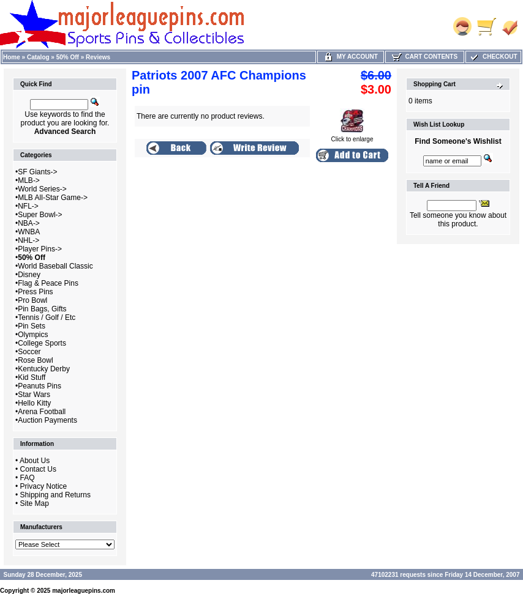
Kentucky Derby (44, 369)
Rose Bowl (35, 360)
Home (11, 57)
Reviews (98, 57)
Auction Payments (47, 420)
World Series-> (42, 189)
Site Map (34, 503)
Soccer (29, 351)
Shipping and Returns (55, 495)
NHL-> (28, 240)
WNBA (29, 232)
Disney (29, 274)
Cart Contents (424, 56)
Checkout (493, 56)
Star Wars (34, 394)
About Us (35, 460)
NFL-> (28, 206)
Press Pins (35, 292)
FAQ (27, 477)
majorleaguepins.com (83, 590)
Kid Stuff (31, 377)
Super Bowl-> (40, 214)
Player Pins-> (40, 249)
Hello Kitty (34, 403)
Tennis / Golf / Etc (46, 317)
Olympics (33, 334)
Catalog (38, 57)
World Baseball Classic (55, 266)
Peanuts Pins (39, 386)
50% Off (67, 57)
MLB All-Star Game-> (53, 197)
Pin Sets (31, 326)
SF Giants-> (37, 172)
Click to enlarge (352, 136)
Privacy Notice (43, 486)
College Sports (42, 343)
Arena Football (42, 411)
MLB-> (29, 180)
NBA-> (29, 223)
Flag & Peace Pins (48, 283)
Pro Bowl (32, 300)
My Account (350, 56)
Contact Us (38, 469)
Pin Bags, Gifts (42, 309)
